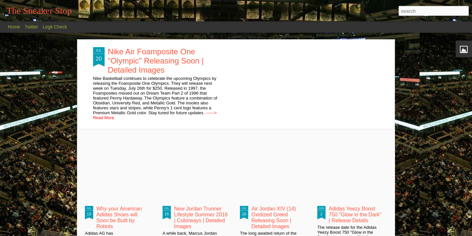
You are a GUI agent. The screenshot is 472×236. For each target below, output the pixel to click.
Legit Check (55, 26)
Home (14, 26)
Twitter (31, 26)
